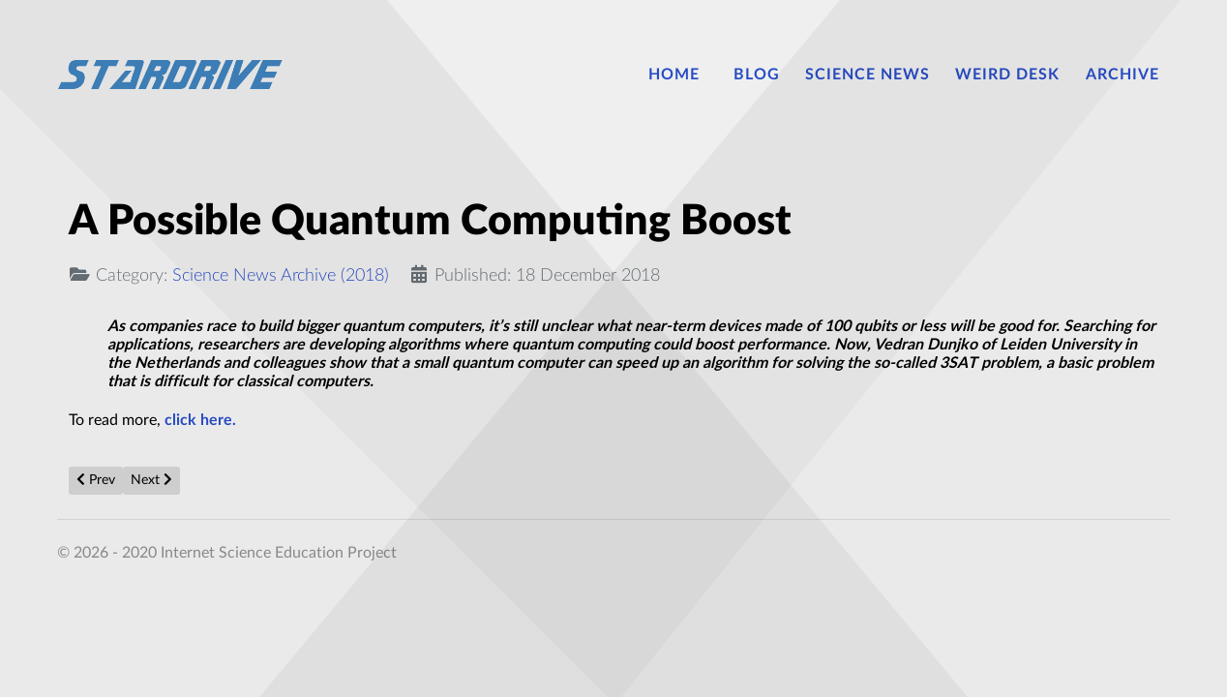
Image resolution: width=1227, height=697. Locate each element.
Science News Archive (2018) (280, 275)
